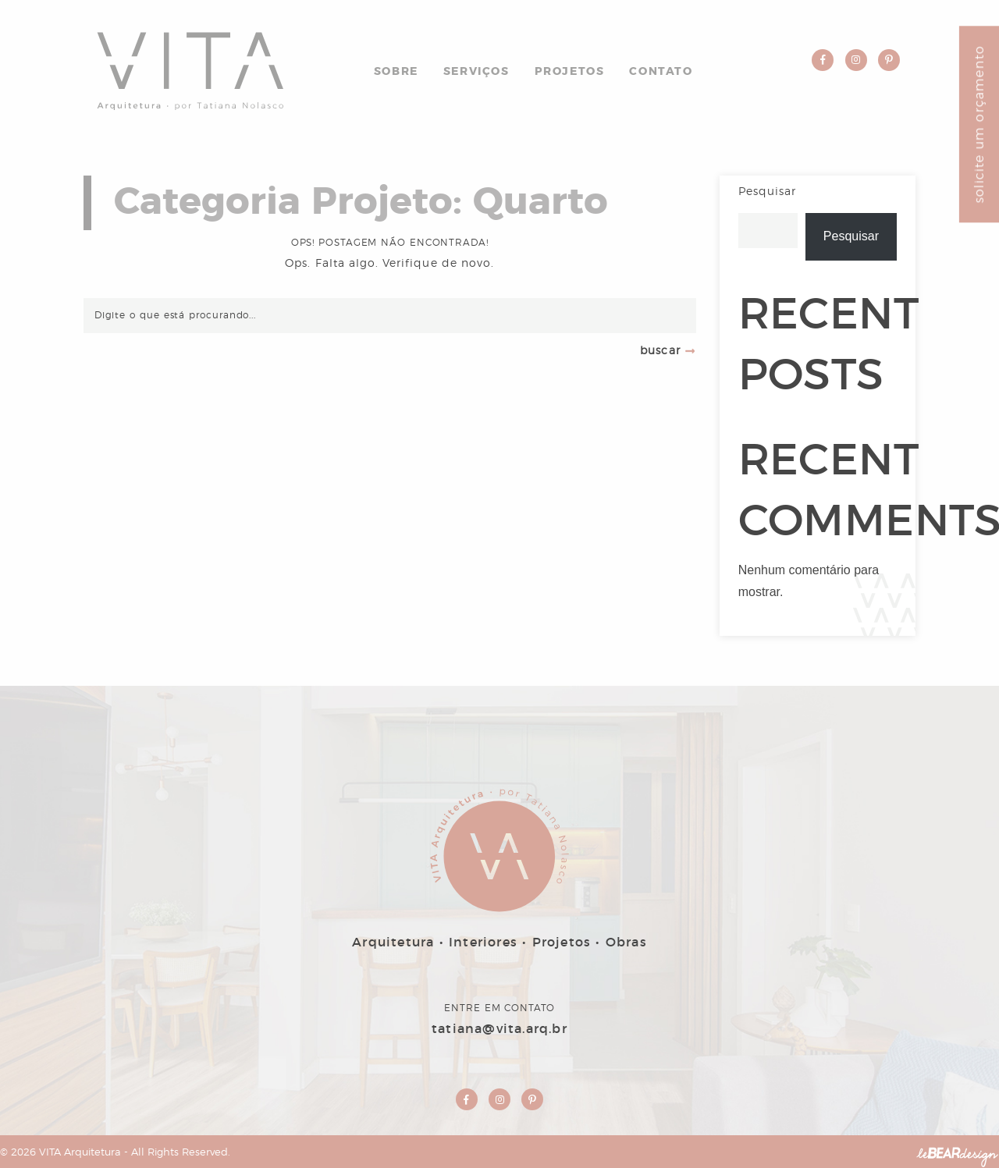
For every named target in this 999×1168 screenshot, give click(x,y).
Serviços (476, 71)
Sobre (396, 71)
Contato (660, 71)
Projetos (570, 71)
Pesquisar (767, 191)
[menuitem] (396, 69)
